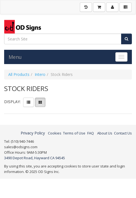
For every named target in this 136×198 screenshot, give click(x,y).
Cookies (54, 133)
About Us (104, 133)
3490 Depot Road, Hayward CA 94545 (34, 157)
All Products (18, 74)
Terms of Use (74, 133)
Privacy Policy (33, 133)
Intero (40, 74)
